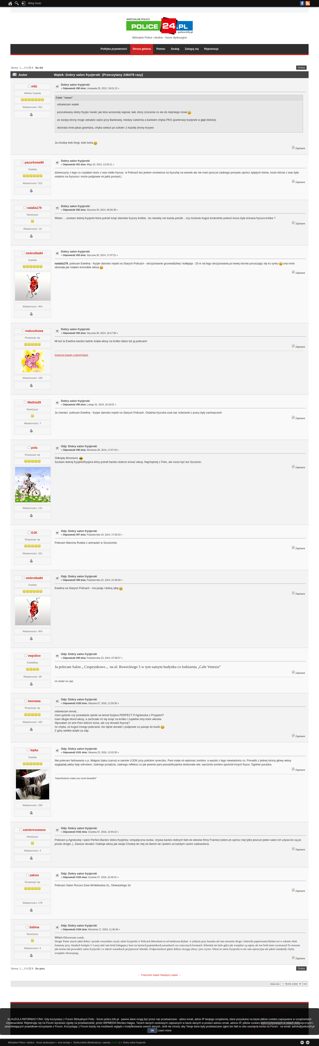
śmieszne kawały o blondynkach (71, 355)
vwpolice (34, 655)
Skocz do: (275, 984)
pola (34, 447)
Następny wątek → (170, 975)
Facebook (302, 3)
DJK (34, 532)
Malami (115, 1042)
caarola (106, 1042)
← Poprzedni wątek (149, 975)
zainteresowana (34, 830)
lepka (34, 750)
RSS (307, 3)
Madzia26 (34, 402)
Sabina (34, 927)
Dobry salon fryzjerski (75, 84)
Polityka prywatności (114, 48)
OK (152, 1030)
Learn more (164, 1030)
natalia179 (34, 208)
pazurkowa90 (34, 162)
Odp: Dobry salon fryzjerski (79, 446)
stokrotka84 (34, 253)
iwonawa (34, 701)
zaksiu (34, 875)
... (22, 67)
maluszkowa (34, 331)
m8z (34, 86)
